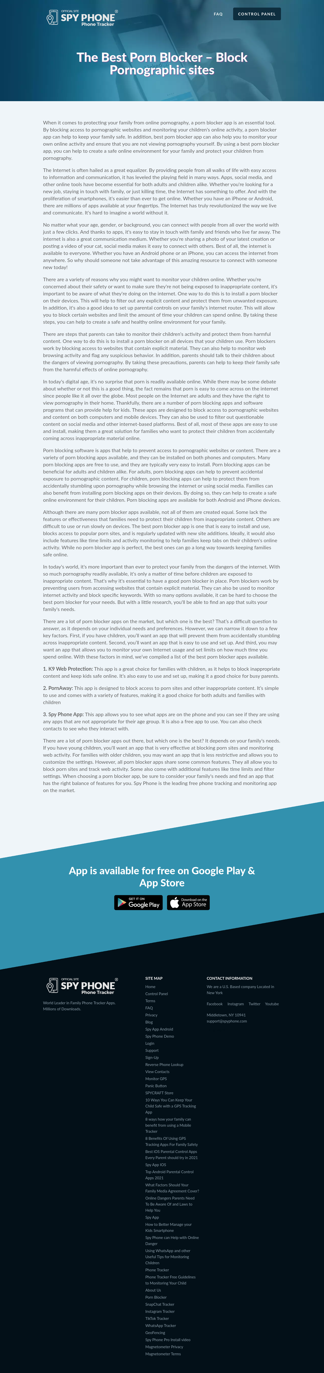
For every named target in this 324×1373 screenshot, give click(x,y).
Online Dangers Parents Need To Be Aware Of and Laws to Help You (170, 1204)
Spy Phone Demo (159, 1036)
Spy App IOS (155, 1164)
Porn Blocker (156, 1297)
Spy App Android (159, 1029)
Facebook (215, 1003)
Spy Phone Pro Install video (167, 1339)
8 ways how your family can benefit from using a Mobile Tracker (168, 1125)
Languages (216, 1029)
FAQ (149, 1008)
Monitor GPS (156, 1078)
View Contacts (157, 1071)
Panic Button (156, 1085)
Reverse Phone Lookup (164, 1064)
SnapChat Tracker (159, 1304)
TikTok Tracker (157, 1318)
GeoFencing (155, 1332)
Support (152, 1050)
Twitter (254, 1003)
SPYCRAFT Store (159, 1093)
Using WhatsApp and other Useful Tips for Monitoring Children (167, 1256)
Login (149, 1043)
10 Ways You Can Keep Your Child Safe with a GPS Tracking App (170, 1106)
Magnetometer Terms (163, 1354)
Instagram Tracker (160, 1311)
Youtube (272, 1003)
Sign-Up (152, 1057)
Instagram (236, 1003)
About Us (153, 1290)
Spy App (152, 1217)
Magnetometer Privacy (164, 1346)
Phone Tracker (157, 1270)
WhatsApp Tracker (160, 1325)
